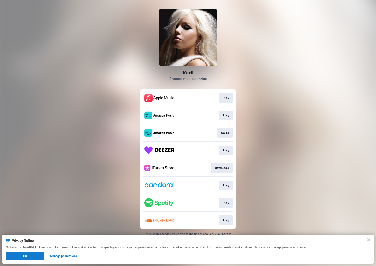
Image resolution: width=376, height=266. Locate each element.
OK (25, 256)
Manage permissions (63, 256)
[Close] (368, 240)
